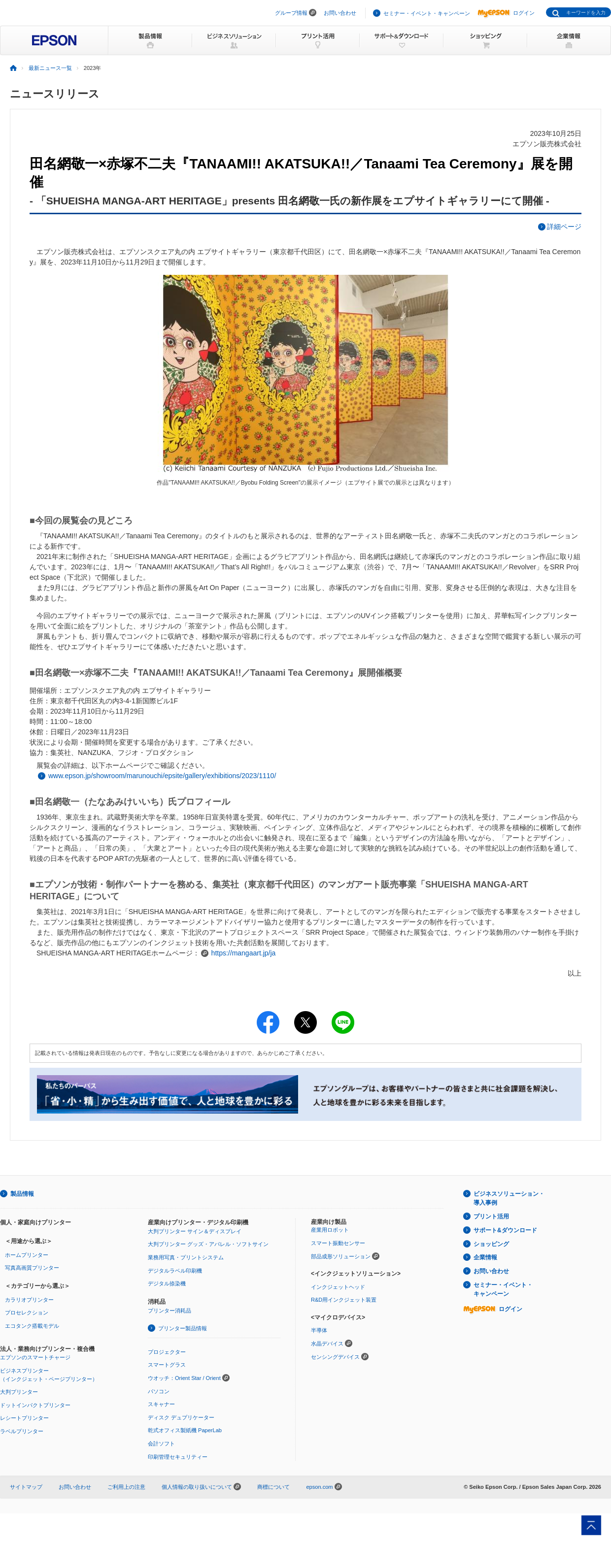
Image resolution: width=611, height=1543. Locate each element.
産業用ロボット (330, 1230)
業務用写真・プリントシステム (186, 1257)
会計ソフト (161, 1443)
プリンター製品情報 (182, 1328)
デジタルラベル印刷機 (175, 1271)
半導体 (319, 1330)
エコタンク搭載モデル (32, 1326)
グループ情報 (291, 13)
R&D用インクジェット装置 (343, 1300)
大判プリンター (19, 1392)
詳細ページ (564, 226)
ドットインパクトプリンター (35, 1405)
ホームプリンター (26, 1255)
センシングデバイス (335, 1357)
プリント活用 (491, 1216)
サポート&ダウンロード (505, 1230)
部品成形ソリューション (341, 1256)
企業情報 (485, 1257)
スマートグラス (167, 1365)
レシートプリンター (24, 1418)
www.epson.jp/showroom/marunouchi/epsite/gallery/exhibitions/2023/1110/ (162, 776)
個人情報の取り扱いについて (201, 1487)
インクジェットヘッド (338, 1287)
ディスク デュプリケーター (181, 1417)
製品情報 (22, 1193)
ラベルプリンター (21, 1431)
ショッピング (491, 1244)
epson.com (319, 1487)
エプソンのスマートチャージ (35, 1357)
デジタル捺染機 (167, 1283)
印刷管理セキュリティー (177, 1457)
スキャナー (161, 1404)
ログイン (506, 13)
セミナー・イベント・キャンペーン (426, 13)
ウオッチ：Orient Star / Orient (184, 1378)
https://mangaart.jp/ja (243, 953)
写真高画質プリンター (32, 1268)
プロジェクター (167, 1352)
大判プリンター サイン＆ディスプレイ (194, 1231)
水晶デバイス (327, 1343)
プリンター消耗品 (169, 1310)
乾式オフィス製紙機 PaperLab (185, 1430)
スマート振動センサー (338, 1243)
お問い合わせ (340, 13)
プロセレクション (26, 1312)
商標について (273, 1487)
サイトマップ (26, 1487)
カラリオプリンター (29, 1300)
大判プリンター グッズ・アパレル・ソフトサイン (208, 1244)
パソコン (159, 1391)
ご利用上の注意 (126, 1487)
